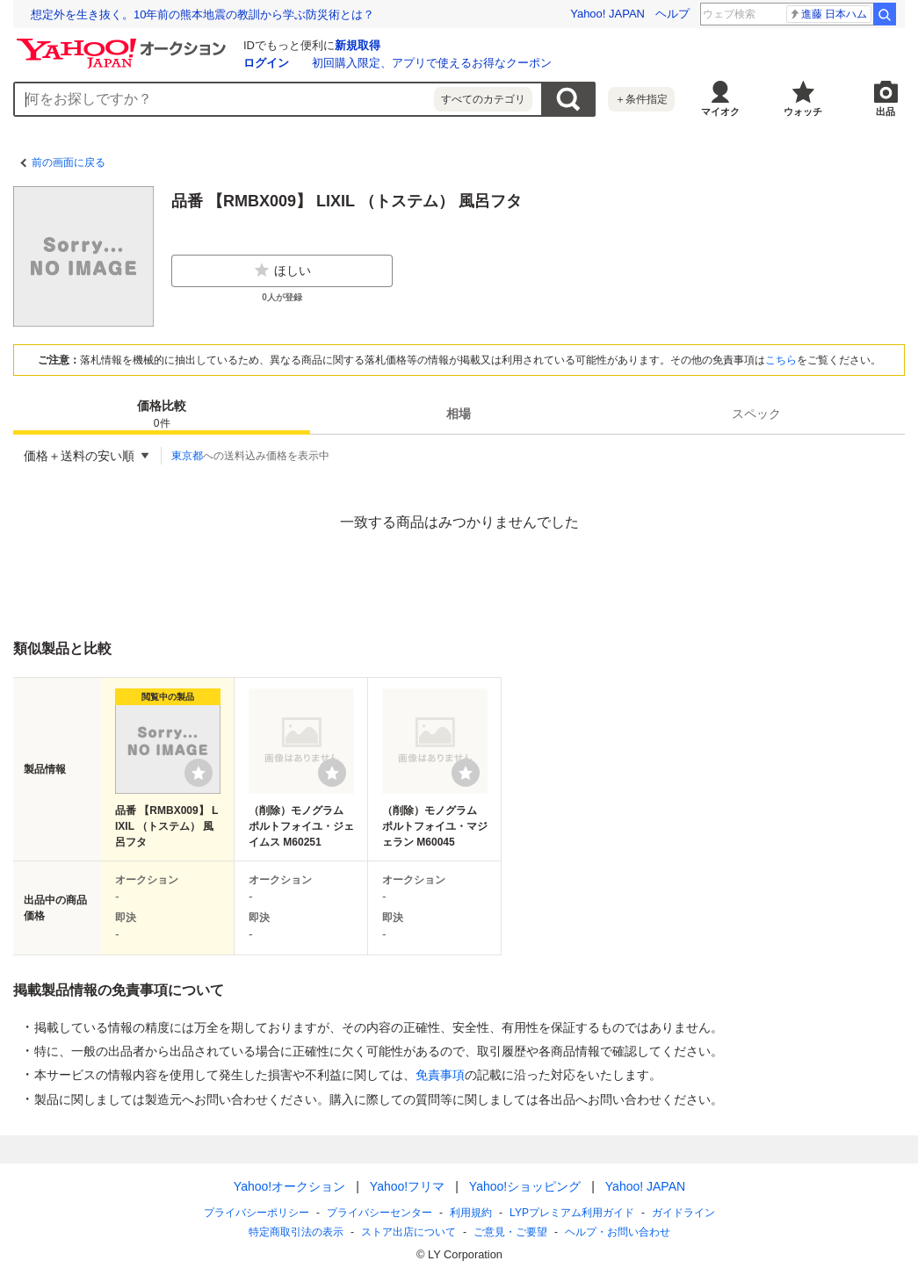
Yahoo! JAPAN (607, 13)
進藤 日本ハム (828, 14)
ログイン (266, 62)
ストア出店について (408, 1232)
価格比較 (161, 415)
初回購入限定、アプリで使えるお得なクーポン (432, 62)
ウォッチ (803, 111)
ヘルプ (672, 13)
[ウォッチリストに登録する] (198, 773)
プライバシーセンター (379, 1213)
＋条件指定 (641, 99)
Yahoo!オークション (288, 1186)
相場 (458, 414)
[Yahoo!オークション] (124, 43)
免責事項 (440, 1075)
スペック (756, 414)
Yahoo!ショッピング (524, 1186)
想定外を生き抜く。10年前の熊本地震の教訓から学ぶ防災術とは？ (202, 14)
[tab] (161, 413)
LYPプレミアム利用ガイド (572, 1213)
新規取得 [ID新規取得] (357, 45)
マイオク (720, 111)
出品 (885, 111)
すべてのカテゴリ (483, 99)
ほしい (282, 270)
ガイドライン (682, 1213)
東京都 (187, 455)
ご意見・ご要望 (510, 1232)
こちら (781, 360)
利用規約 (471, 1213)
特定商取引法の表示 (296, 1232)
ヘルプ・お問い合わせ (617, 1232)
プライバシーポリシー (256, 1213)
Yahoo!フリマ (406, 1186)
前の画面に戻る (68, 162)
